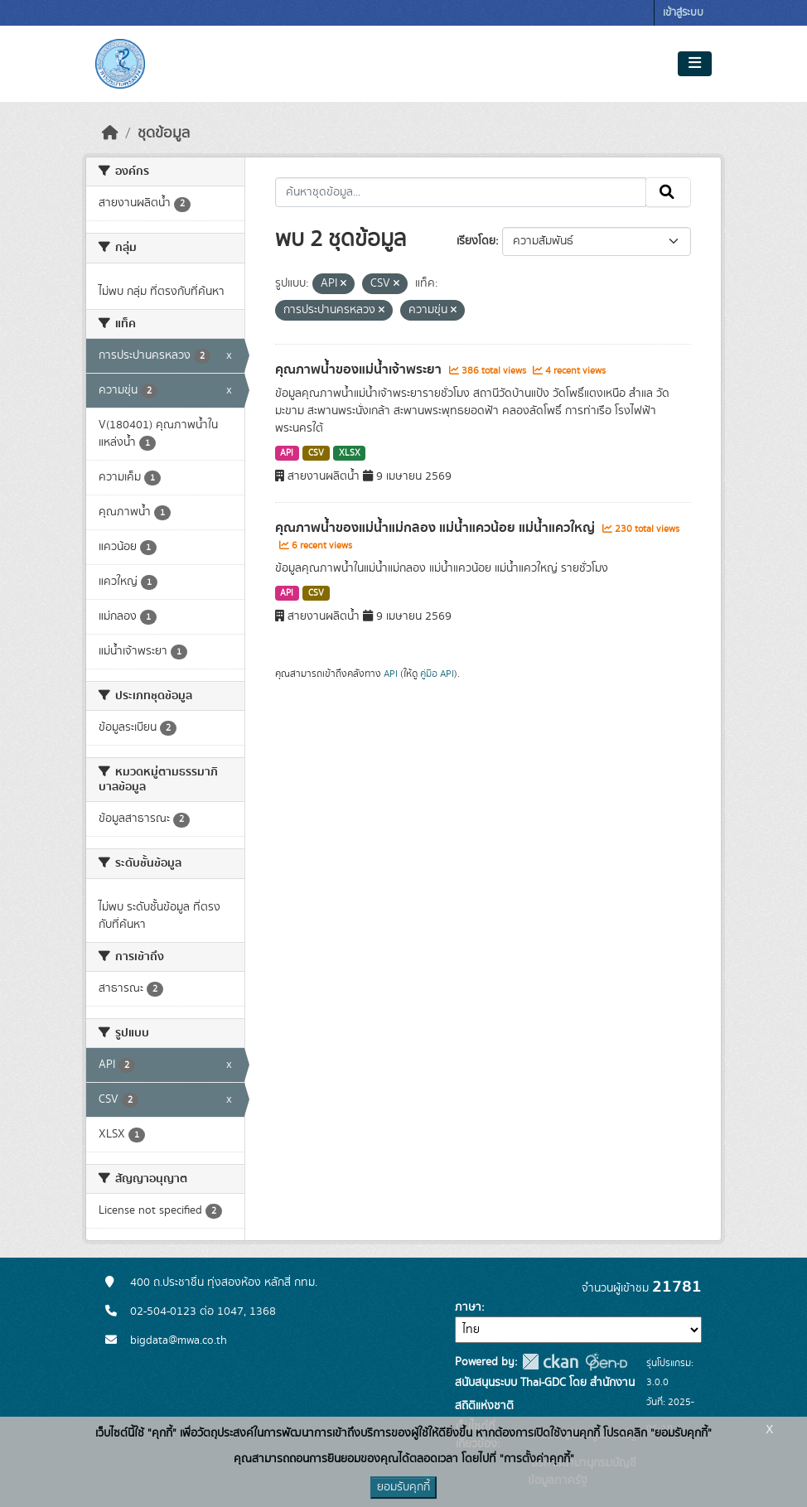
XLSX (349, 453)
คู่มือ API (437, 673)
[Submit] (668, 192)
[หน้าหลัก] (110, 133)
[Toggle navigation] (695, 63)
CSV (316, 453)
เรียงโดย (476, 241)
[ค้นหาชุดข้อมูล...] (461, 192)
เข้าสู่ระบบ (683, 13)
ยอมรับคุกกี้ (403, 1487)
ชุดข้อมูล (164, 133)
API (286, 453)
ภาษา (468, 1307)
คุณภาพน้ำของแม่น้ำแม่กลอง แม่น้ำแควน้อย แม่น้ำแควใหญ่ (436, 528)
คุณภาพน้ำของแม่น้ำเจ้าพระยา (360, 369)
